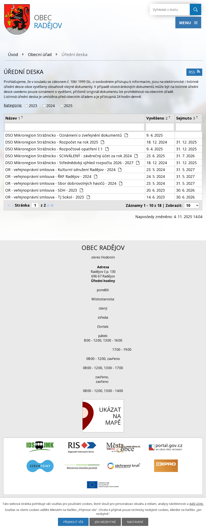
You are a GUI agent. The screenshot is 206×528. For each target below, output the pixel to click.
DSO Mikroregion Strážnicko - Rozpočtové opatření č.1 (57, 148)
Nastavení (135, 522)
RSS (194, 72)
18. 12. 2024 (156, 142)
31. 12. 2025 (186, 142)
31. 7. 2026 (185, 155)
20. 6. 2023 (155, 190)
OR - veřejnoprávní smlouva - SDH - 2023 (44, 190)
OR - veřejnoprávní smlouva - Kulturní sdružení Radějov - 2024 (63, 169)
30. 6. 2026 (185, 190)
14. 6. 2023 (155, 197)
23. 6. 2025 (155, 155)
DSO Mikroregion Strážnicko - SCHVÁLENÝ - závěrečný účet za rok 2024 (71, 155)
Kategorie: (13, 105)
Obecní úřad (40, 54)
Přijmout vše (73, 522)
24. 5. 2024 (155, 176)
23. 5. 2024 (155, 169)
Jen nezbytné (105, 522)
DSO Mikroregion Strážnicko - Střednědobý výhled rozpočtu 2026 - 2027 (72, 162)
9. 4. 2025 (154, 135)
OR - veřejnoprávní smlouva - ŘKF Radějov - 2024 (51, 176)
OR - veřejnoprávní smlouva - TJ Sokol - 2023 (47, 197)
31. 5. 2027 (185, 169)
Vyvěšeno (156, 118)
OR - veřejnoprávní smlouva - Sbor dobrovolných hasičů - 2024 (63, 183)
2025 (68, 105)
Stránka (22, 205)
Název (12, 118)
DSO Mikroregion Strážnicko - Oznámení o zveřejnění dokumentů (66, 135)
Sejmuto (185, 118)
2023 (33, 105)
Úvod (13, 54)
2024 (50, 105)
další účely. (196, 504)
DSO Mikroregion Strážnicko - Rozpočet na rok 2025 (54, 142)
